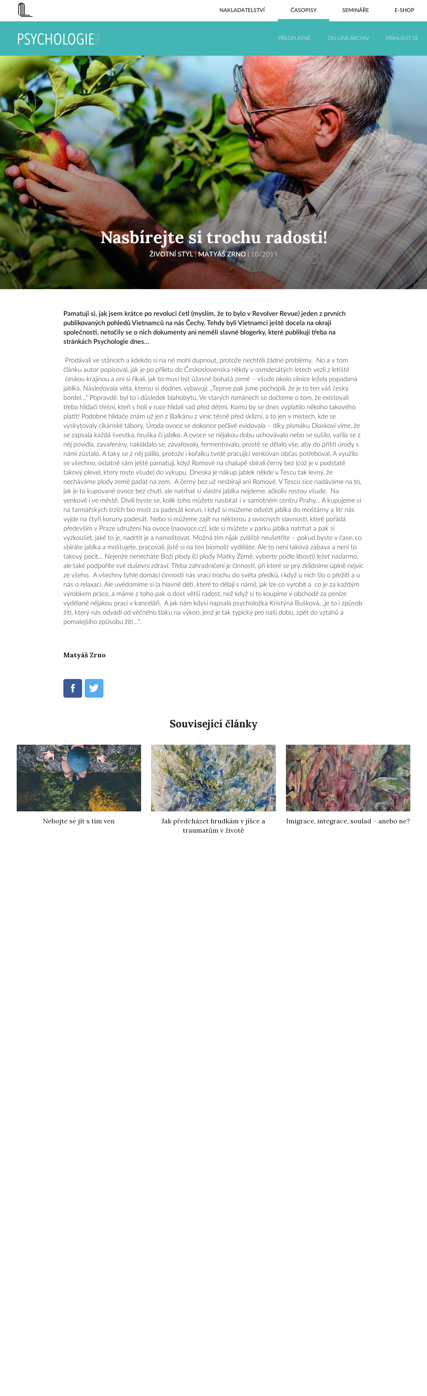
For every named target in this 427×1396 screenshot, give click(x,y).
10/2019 (264, 254)
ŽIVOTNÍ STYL (171, 254)
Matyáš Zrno (222, 254)
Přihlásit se (402, 38)
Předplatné (294, 38)
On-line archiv (348, 38)
